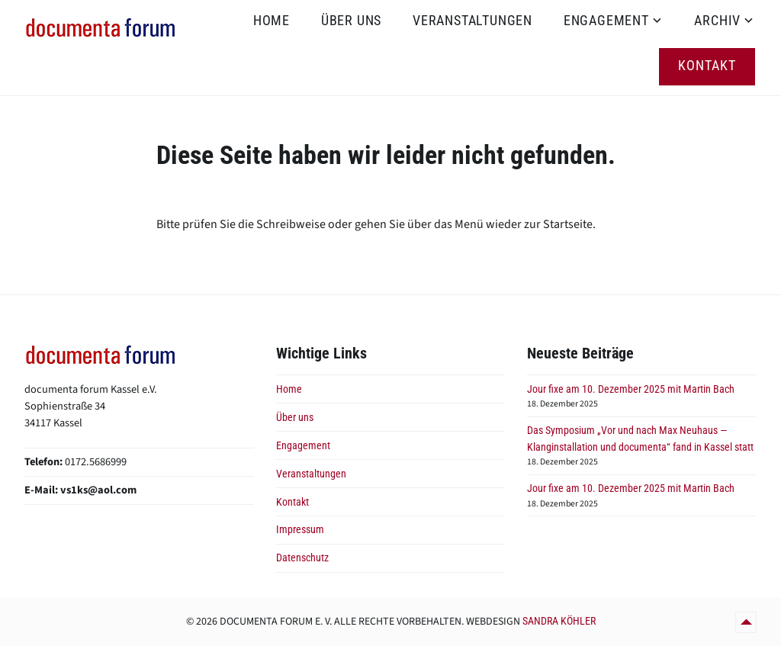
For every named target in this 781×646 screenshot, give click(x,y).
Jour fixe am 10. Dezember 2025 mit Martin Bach (630, 389)
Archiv (717, 20)
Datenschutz (302, 557)
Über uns (351, 20)
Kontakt (707, 65)
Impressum (300, 529)
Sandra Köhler (559, 621)
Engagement (606, 20)
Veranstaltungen (472, 20)
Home (271, 20)
